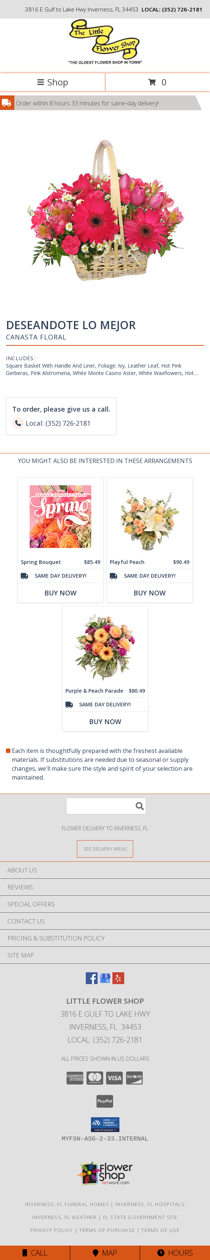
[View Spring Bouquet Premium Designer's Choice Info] (60, 516)
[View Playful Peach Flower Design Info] (149, 516)
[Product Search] (106, 806)
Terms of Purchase (107, 1230)
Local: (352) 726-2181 (105, 1040)
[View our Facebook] (92, 981)
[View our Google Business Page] (105, 981)
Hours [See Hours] (175, 1253)
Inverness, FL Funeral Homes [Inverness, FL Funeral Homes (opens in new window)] (67, 1204)
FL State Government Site (140, 1217)
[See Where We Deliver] (105, 848)
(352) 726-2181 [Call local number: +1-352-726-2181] (182, 9)
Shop (52, 82)
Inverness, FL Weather (64, 1217)
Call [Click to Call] (35, 1253)
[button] (105, 1124)
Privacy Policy (51, 1230)
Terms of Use (160, 1230)
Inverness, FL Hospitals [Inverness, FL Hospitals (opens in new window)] (150, 1204)
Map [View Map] (105, 1253)
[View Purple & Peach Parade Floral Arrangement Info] (105, 645)
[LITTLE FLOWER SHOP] (105, 62)
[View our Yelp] (118, 981)
